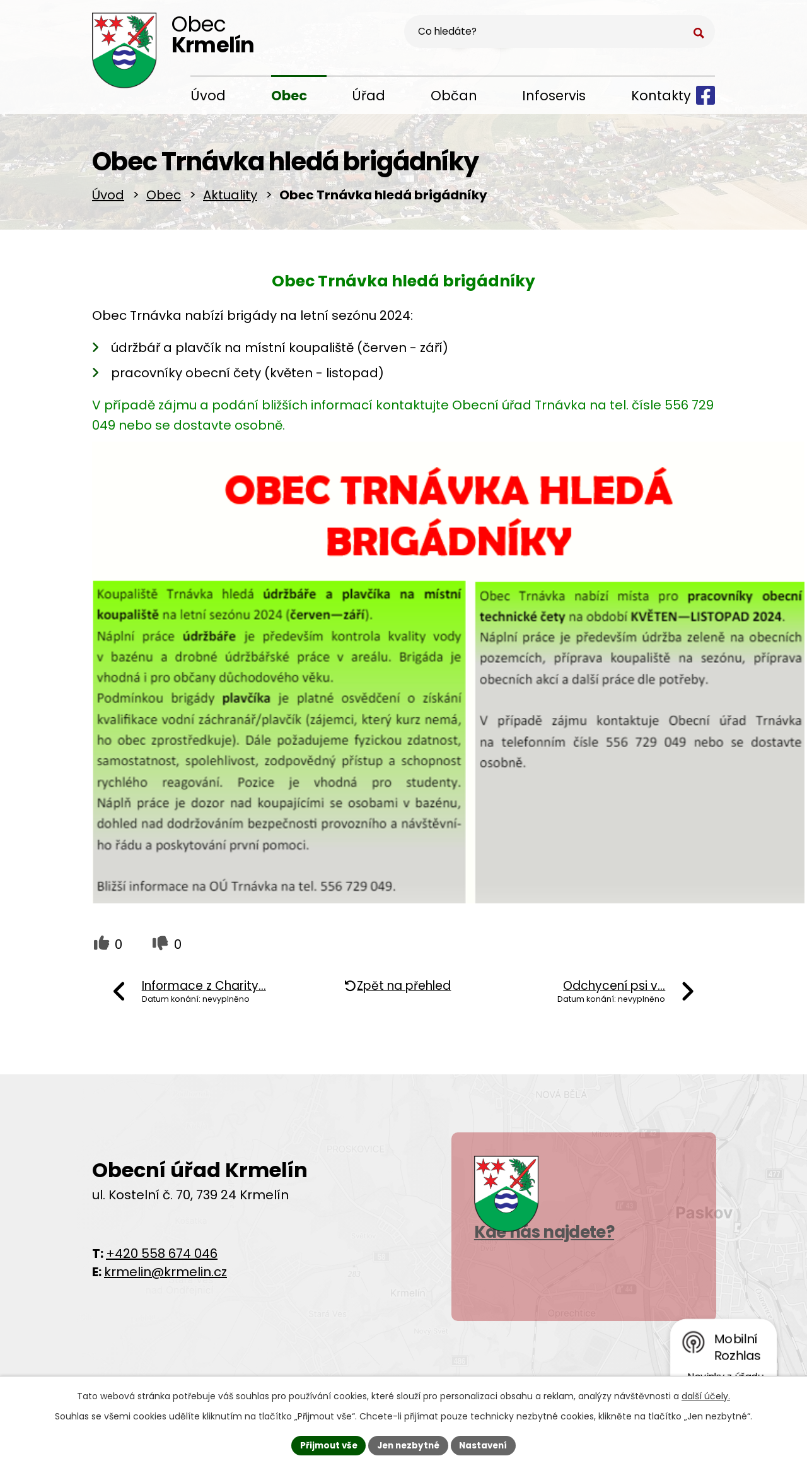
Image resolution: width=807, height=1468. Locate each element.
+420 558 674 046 (162, 1258)
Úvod (208, 95)
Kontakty (661, 95)
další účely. (706, 1395)
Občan (454, 95)
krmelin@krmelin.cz (165, 1276)
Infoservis (554, 95)
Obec (289, 95)
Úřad (368, 95)
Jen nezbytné (408, 1444)
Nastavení (487, 1444)
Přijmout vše (325, 1444)
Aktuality (230, 199)
